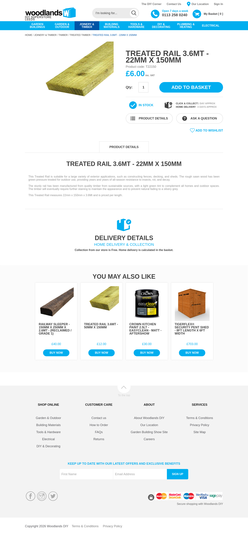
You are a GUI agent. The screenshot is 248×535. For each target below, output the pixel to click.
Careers (149, 439)
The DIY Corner (151, 4)
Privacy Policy (199, 425)
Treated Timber (80, 35)
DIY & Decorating (48, 446)
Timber (63, 35)
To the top (124, 395)
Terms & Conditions (199, 418)
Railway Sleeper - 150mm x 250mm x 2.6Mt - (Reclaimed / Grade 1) (55, 328)
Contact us (98, 418)
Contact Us (174, 4)
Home (28, 35)
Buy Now (56, 352)
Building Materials (48, 425)
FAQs (99, 432)
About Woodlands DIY (149, 418)
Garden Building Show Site (149, 432)
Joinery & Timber (45, 35)
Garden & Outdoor (48, 418)
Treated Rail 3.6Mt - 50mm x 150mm (101, 325)
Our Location (200, 4)
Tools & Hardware (48, 432)
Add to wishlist (209, 130)
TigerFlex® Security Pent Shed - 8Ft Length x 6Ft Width (192, 328)
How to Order (99, 425)
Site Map (199, 432)
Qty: (129, 87)
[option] (74, 82)
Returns (98, 439)
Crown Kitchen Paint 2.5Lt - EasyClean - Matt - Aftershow (145, 328)
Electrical (48, 439)
